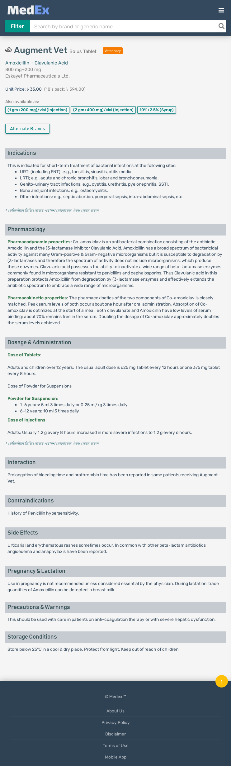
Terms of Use (116, 745)
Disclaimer (115, 733)
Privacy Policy (115, 722)
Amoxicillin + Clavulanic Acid (36, 63)
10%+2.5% (156, 109)
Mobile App (115, 756)
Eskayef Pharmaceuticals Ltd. (37, 76)
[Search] (221, 26)
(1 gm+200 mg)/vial (37, 109)
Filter (17, 26)
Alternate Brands (27, 128)
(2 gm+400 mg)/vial (103, 109)
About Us (115, 710)
